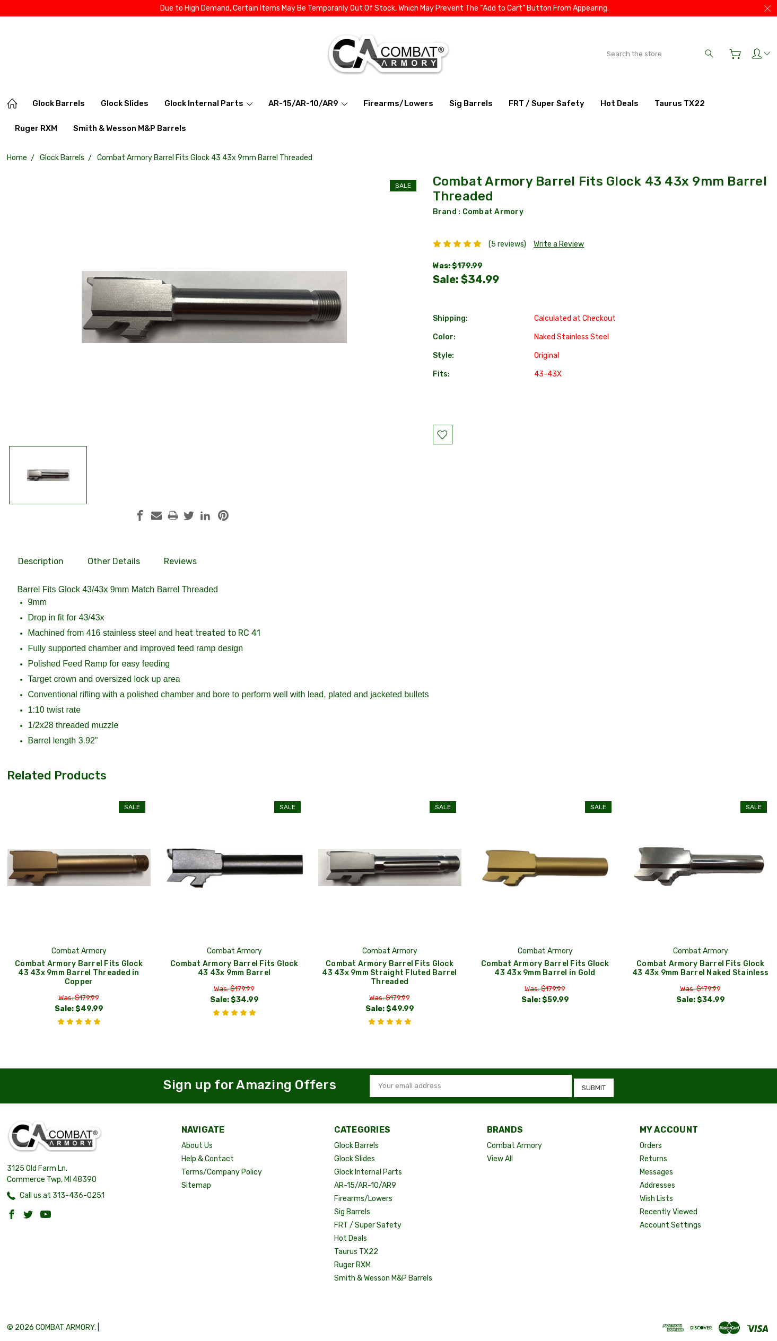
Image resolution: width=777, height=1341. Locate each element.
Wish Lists (656, 1195)
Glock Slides (125, 103)
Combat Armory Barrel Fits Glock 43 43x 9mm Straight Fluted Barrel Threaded (389, 972)
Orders (651, 1142)
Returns (653, 1156)
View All (500, 1156)
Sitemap (196, 1182)
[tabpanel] (78, 916)
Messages (656, 1169)
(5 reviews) (507, 244)
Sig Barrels (471, 103)
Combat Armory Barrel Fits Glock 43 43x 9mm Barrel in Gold (545, 968)
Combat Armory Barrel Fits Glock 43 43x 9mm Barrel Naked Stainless (700, 968)
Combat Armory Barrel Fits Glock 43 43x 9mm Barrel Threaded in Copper (79, 972)
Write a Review (559, 244)
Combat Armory (492, 211)
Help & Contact (207, 1156)
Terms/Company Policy (221, 1169)
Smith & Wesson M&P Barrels (129, 128)
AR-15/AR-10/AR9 (307, 103)
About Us (197, 1142)
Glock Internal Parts (208, 103)
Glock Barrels (58, 103)
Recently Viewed (668, 1209)
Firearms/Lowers (398, 103)
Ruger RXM (36, 128)
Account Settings (670, 1222)
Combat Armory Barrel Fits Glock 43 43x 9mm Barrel (234, 968)
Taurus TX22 (679, 103)
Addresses (657, 1182)
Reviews (180, 561)
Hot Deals (619, 103)
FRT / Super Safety (546, 103)
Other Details (114, 561)
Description (41, 561)
